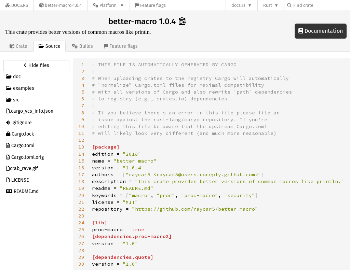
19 (81, 188)
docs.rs (238, 5)
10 (81, 126)
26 (81, 236)
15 (81, 161)
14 (81, 154)
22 (81, 209)
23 (81, 216)
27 (81, 243)
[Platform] (109, 5)
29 (81, 257)
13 (81, 147)
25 (81, 229)
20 (81, 195)
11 (81, 133)
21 (81, 202)
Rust (267, 5)
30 (81, 264)
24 (81, 223)
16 (81, 168)
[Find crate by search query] (321, 5)
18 (81, 181)
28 (81, 250)
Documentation (320, 31)
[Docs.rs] (16, 5)
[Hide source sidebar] (36, 65)
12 (81, 140)
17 (81, 174)
